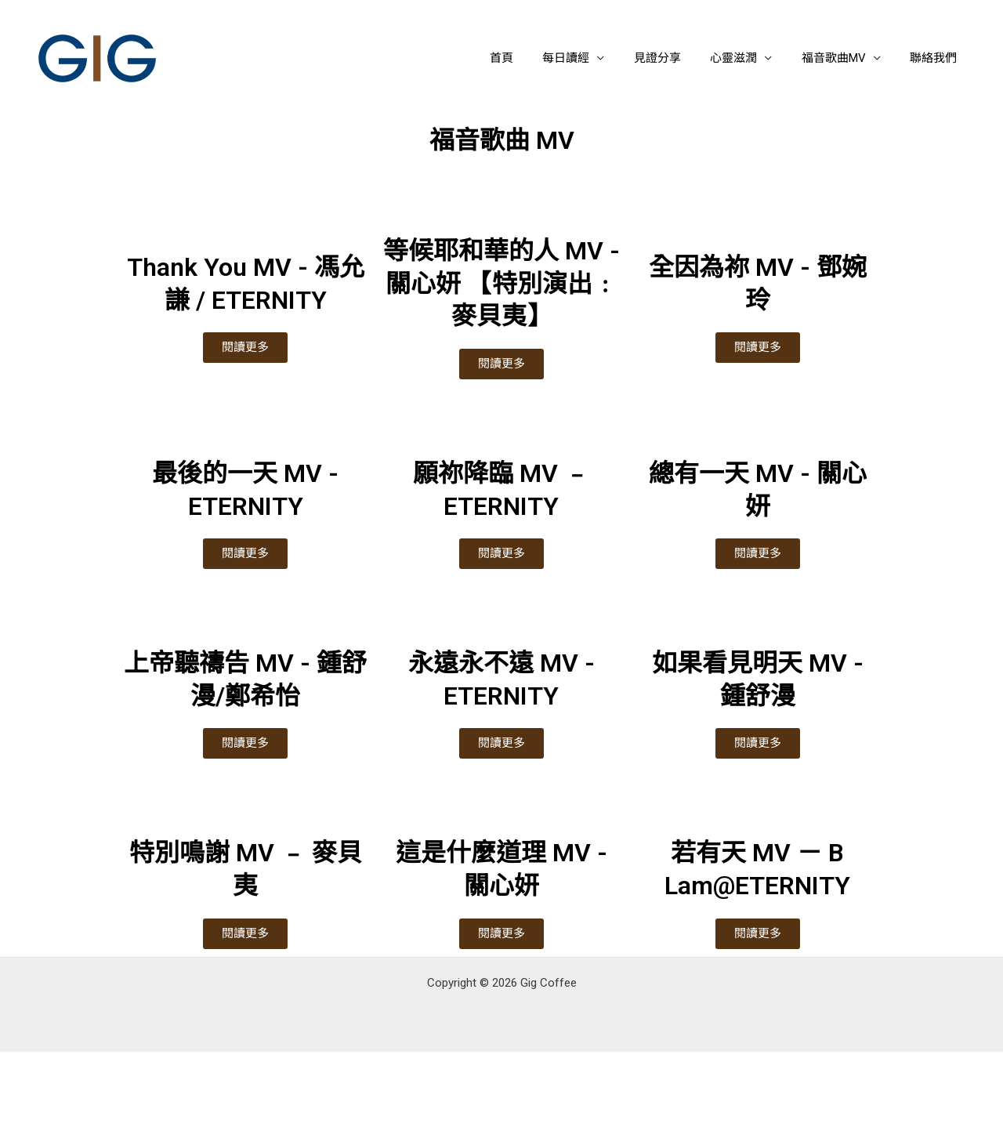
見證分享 (677, 58)
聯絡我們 (936, 58)
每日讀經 (592, 58)
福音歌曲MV (842, 58)
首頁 (533, 58)
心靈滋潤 (748, 58)
